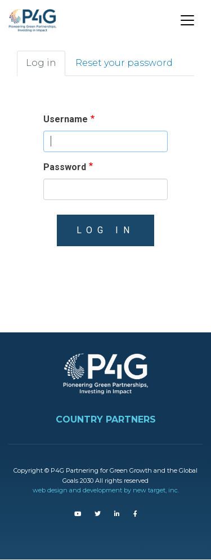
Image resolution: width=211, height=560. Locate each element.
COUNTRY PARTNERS (106, 419)
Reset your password (124, 62)
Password (64, 167)
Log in (41, 62)
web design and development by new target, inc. (106, 490)
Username (65, 119)
